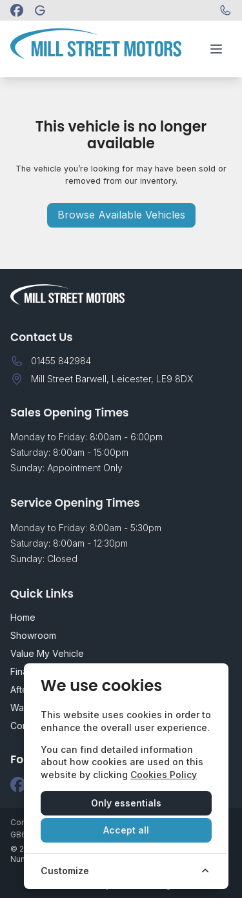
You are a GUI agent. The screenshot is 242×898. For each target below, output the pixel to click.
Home (22, 617)
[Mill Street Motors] (40, 10)
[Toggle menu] (216, 49)
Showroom (33, 635)
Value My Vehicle (47, 653)
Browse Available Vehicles (121, 214)
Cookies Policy (163, 774)
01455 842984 (61, 360)
